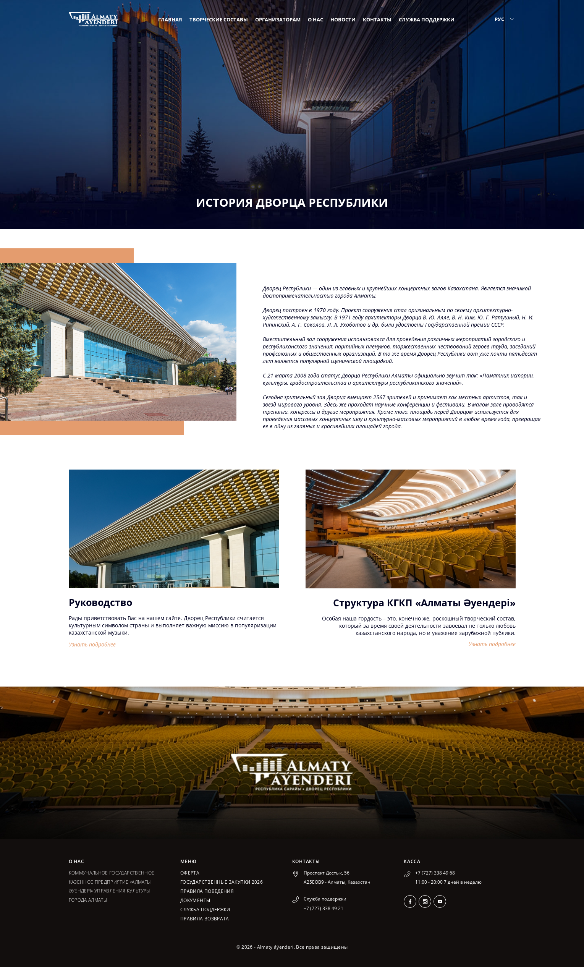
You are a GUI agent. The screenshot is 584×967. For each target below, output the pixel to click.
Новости (343, 19)
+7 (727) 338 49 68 (435, 873)
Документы (195, 900)
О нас (315, 19)
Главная (170, 19)
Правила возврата (204, 918)
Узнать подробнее (92, 644)
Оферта (189, 873)
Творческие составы (218, 19)
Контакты (377, 19)
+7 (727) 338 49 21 (323, 908)
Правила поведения (207, 891)
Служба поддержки (427, 19)
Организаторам (278, 19)
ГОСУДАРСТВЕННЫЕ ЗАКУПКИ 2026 (221, 882)
